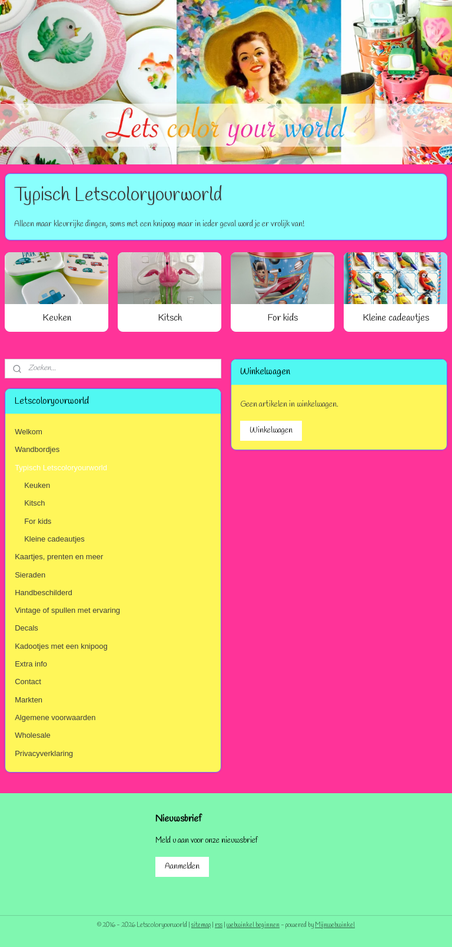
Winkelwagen (271, 430)
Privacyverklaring (44, 753)
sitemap (201, 925)
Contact (28, 681)
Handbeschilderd (43, 592)
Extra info (31, 663)
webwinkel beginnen (253, 925)
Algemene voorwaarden (55, 717)
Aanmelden (182, 867)
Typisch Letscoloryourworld (61, 467)
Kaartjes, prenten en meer (59, 556)
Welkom (28, 431)
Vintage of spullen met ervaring (67, 610)
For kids (283, 318)
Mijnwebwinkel (335, 925)
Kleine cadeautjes (396, 318)
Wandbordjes (37, 449)
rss (218, 925)
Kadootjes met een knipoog (61, 646)
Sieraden (30, 574)
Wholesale (33, 735)
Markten (28, 699)
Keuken (56, 318)
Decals (26, 627)
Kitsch (170, 318)
